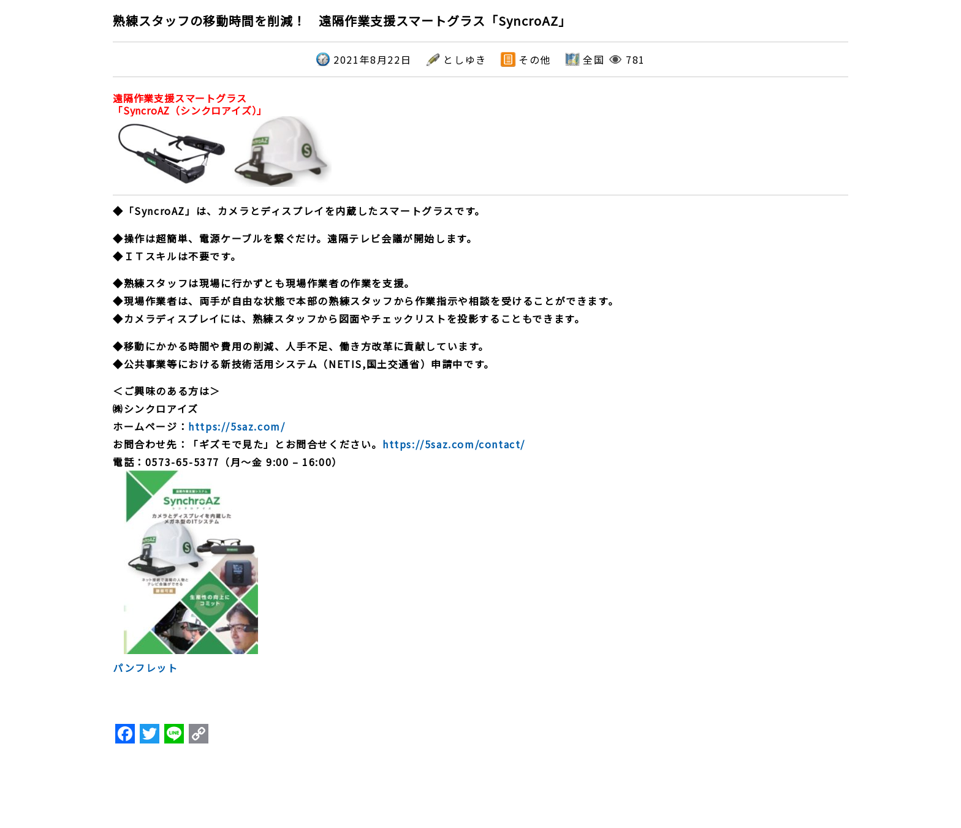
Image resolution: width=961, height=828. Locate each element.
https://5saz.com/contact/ (453, 444)
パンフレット (145, 667)
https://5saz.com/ (236, 426)
